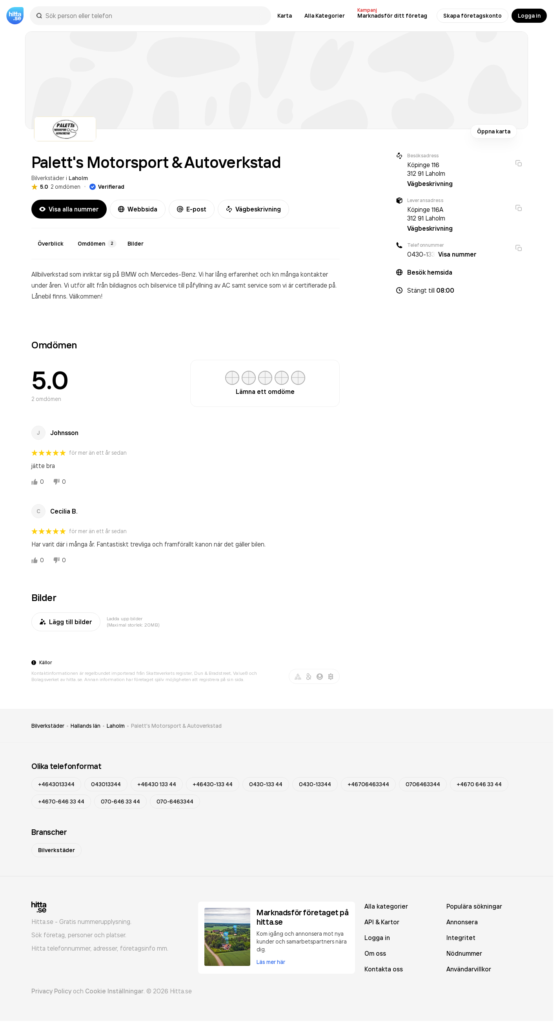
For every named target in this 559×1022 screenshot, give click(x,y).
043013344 (106, 784)
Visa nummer (457, 254)
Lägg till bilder (66, 622)
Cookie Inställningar (114, 991)
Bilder (135, 243)
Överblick (51, 243)
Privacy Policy (51, 991)
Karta (284, 15)
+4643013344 (56, 784)
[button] (459, 290)
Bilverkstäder (47, 178)
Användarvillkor (468, 969)
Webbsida (137, 209)
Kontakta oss (383, 969)
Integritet (460, 938)
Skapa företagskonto (472, 15)
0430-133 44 (265, 784)
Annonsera (462, 922)
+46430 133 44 (156, 784)
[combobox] (154, 15)
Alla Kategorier (324, 15)
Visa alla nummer (69, 209)
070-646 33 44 (120, 801)
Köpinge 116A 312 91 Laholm (426, 214)
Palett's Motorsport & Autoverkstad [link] (176, 725)
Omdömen (97, 244)
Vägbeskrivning (253, 209)
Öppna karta (493, 131)
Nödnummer (464, 953)
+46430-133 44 (213, 784)
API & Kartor (381, 922)
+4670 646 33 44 (479, 784)
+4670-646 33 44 (61, 801)
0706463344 (423, 784)
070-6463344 (175, 801)
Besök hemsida (429, 272)
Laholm (78, 178)
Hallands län (85, 725)
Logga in (529, 15)
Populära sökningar (474, 906)
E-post (191, 209)
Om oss (375, 953)
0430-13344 (315, 784)
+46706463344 (368, 784)
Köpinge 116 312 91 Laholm (426, 169)
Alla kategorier (386, 906)
